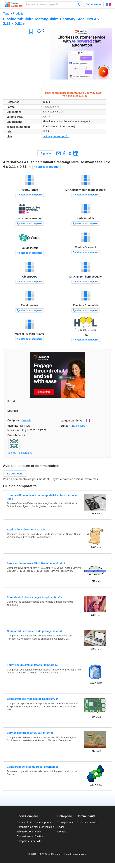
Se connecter (94, 4)
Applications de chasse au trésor (27, 529)
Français (108, 4)
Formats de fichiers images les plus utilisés (34, 597)
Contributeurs (16, 435)
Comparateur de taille (29, 841)
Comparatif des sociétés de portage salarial (34, 631)
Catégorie (13, 420)
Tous (6, 13)
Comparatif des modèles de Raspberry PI (33, 698)
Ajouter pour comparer (46, 166)
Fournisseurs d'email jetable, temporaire (32, 664)
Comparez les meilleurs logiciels (36, 826)
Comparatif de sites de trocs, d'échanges (32, 766)
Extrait (11, 401)
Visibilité (12, 425)
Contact (62, 831)
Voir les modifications (19, 452)
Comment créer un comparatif (34, 822)
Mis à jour (13, 430)
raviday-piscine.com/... (56, 136)
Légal (60, 826)
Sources (12, 410)
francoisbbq (78, 425)
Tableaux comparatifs (29, 831)
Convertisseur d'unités (30, 836)
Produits (18, 13)
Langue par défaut (71, 420)
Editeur (65, 425)
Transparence (65, 822)
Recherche (80, 4)
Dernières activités (87, 822)
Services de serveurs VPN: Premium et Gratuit (36, 563)
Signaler (46, 153)
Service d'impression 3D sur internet (30, 732)
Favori (31, 31)
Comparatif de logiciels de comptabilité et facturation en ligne (42, 497)
